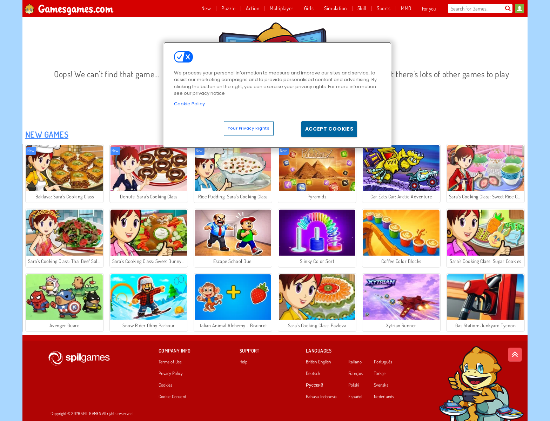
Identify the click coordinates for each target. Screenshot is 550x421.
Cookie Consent (172, 396)
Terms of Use (170, 362)
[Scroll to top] (515, 355)
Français (355, 373)
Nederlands (384, 396)
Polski (353, 385)
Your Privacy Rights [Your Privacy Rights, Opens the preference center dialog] (249, 128)
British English (318, 362)
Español (355, 396)
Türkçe (379, 373)
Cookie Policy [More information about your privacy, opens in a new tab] (189, 103)
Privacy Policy (170, 373)
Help (244, 362)
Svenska (381, 385)
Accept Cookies (329, 128)
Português (383, 362)
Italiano (355, 362)
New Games (46, 134)
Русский (314, 385)
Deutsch (313, 373)
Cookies (166, 385)
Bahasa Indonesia (321, 396)
